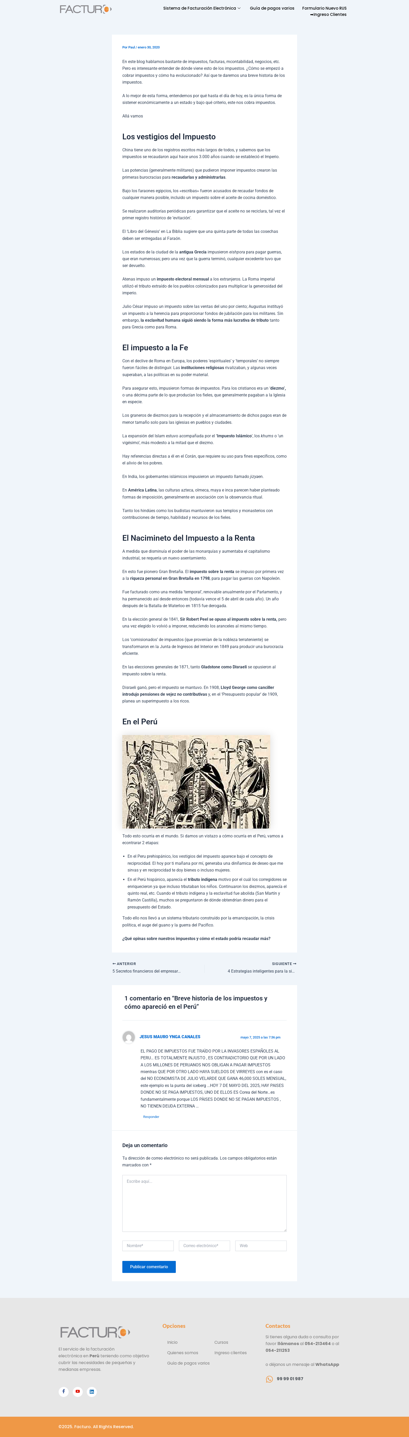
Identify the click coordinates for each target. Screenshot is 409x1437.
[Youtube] (78, 1392)
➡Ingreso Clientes (328, 14)
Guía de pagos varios (272, 8)
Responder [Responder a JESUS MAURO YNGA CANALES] (151, 1117)
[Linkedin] (92, 1392)
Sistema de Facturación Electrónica (201, 8)
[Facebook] (63, 1392)
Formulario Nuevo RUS (324, 8)
